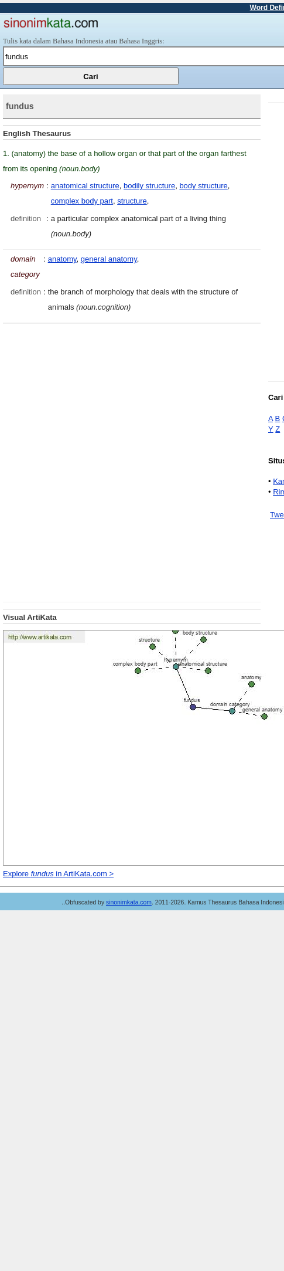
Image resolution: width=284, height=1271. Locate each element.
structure (132, 200)
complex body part (82, 200)
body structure (203, 185)
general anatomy (109, 259)
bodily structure (149, 185)
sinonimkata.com (129, 902)
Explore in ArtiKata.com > (58, 873)
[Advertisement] (137, 461)
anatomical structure (85, 185)
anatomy (62, 259)
